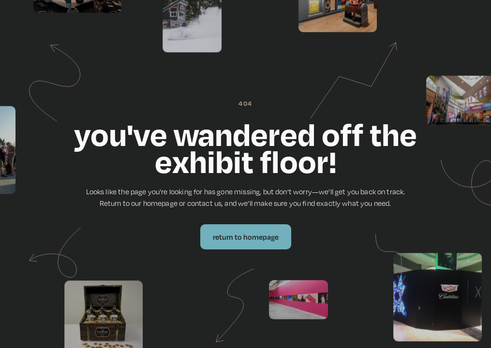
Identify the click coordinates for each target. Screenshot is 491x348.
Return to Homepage (246, 236)
